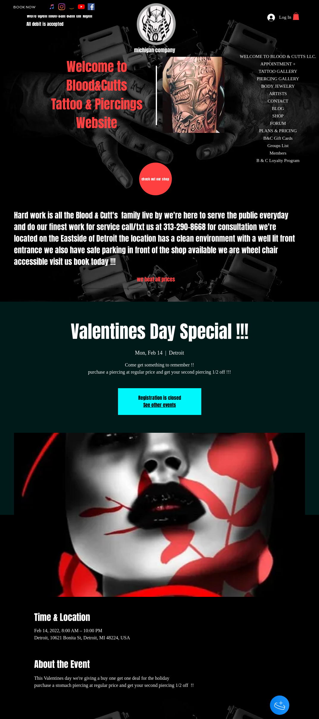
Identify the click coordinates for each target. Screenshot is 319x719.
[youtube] (81, 6)
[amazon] (71, 6)
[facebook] (91, 6)
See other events (159, 405)
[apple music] (51, 6)
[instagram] (61, 6)
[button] (296, 16)
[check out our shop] (155, 179)
